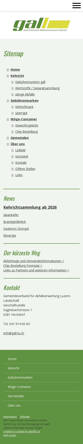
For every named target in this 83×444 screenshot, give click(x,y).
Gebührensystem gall (30, 82)
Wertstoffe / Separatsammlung (37, 88)
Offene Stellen (25, 169)
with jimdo (9, 435)
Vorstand (21, 156)
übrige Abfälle (25, 94)
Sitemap (25, 416)
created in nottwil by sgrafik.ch (21, 431)
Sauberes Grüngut (16, 228)
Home (15, 69)
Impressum (10, 416)
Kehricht (17, 76)
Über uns (18, 144)
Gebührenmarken (25, 100)
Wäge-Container (24, 119)
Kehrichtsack (24, 107)
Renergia (9, 235)
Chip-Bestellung (26, 131)
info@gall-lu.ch (13, 333)
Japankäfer (11, 215)
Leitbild (20, 150)
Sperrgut (21, 113)
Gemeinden (20, 138)
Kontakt (21, 162)
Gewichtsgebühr (26, 125)
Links (19, 175)
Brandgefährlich (14, 222)
